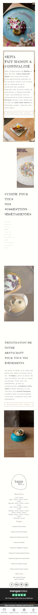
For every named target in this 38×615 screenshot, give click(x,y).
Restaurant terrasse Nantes (19, 532)
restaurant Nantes (19, 542)
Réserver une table (19, 113)
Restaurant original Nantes (19, 563)
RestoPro (32, 603)
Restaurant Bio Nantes (19, 526)
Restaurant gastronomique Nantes (19, 558)
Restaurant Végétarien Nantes (19, 548)
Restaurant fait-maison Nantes (19, 569)
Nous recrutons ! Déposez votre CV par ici (19, 605)
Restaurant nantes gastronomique (19, 553)
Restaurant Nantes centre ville (19, 537)
